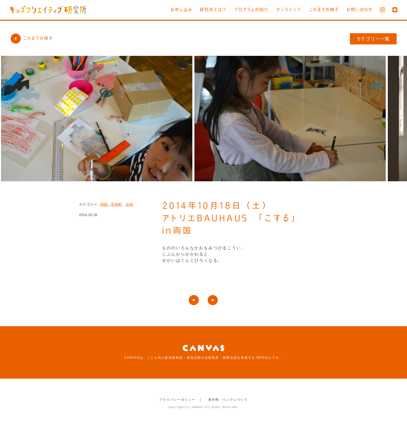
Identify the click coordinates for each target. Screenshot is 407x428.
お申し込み (181, 9)
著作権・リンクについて (228, 400)
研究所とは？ (213, 9)
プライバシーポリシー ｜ (180, 400)
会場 (129, 204)
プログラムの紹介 (251, 9)
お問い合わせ (359, 9)
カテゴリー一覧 (373, 38)
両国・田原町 (111, 204)
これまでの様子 (324, 9)
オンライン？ (288, 9)
